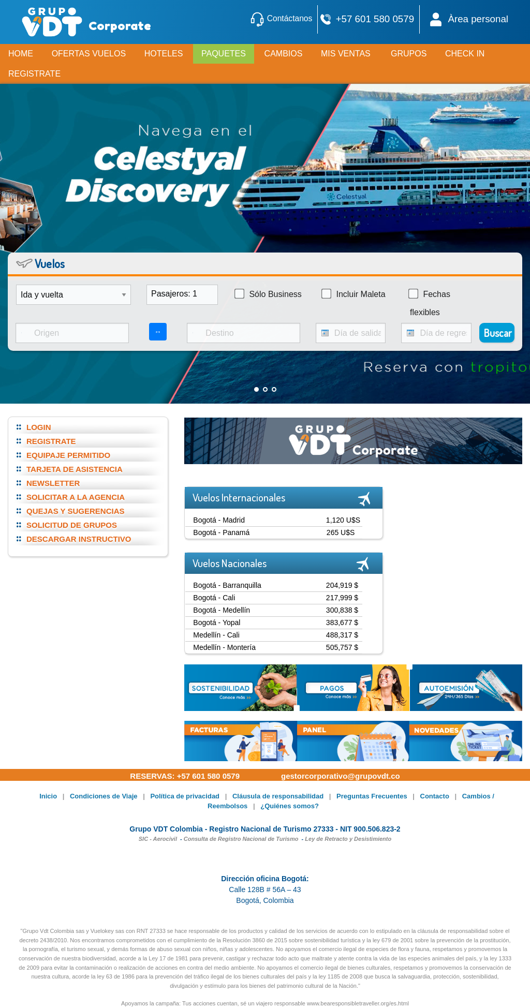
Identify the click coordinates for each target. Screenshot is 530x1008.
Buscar (498, 332)
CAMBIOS (283, 53)
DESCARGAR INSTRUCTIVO (78, 539)
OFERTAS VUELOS (89, 53)
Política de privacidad (184, 796)
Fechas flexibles (429, 303)
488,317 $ (342, 635)
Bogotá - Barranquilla (227, 585)
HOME (20, 53)
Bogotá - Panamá (221, 532)
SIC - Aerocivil (158, 839)
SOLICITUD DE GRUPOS (71, 525)
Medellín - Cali (216, 635)
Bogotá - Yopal (216, 622)
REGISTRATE (51, 441)
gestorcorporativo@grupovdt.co (340, 776)
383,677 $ (342, 622)
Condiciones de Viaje (104, 796)
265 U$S (341, 532)
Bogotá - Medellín (221, 610)
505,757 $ (342, 647)
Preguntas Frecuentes (371, 796)
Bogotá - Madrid (219, 520)
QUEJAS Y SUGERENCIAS (75, 511)
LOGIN (38, 427)
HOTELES (163, 53)
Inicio (48, 796)
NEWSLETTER (53, 483)
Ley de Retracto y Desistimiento (348, 839)
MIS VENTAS (346, 53)
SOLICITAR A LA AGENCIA (75, 497)
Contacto (434, 796)
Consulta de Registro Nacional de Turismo (241, 839)
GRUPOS (408, 53)
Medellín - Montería (224, 647)
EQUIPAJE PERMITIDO (68, 455)
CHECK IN (464, 53)
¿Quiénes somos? (289, 806)
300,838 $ (342, 610)
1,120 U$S (343, 520)
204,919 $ (342, 585)
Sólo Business (268, 294)
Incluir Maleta (353, 294)
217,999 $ (342, 598)
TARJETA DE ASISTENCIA (74, 469)
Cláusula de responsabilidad (277, 796)
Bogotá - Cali (214, 598)
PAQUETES (223, 53)
